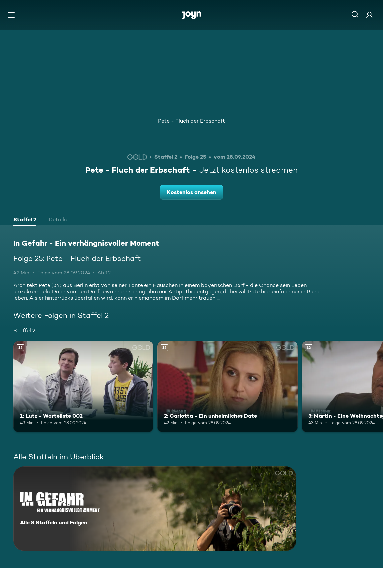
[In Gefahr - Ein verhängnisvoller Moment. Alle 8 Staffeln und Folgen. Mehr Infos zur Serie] (154, 508)
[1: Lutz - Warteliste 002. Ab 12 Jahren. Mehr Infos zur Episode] (83, 386)
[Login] (369, 15)
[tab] (25, 220)
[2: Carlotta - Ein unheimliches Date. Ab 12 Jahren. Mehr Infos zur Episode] (227, 386)
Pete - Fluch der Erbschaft (191, 121)
